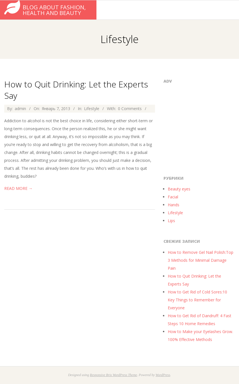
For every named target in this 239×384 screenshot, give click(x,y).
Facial (173, 196)
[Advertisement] (201, 128)
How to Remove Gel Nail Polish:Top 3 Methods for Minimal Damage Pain (200, 260)
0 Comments (130, 108)
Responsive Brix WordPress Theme (113, 375)
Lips (171, 220)
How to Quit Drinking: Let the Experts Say (76, 89)
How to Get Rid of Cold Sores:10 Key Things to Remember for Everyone (197, 299)
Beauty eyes (179, 189)
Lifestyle (91, 108)
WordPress (163, 375)
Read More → (18, 188)
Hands (173, 204)
